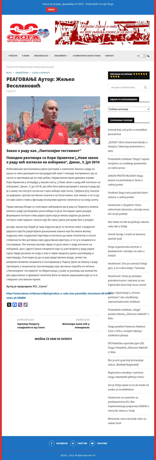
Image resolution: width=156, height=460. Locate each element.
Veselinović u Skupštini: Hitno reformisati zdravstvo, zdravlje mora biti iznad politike (128, 209)
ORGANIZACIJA (41, 56)
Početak (13, 56)
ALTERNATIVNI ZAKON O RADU (87, 56)
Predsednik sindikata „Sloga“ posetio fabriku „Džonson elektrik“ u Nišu (128, 314)
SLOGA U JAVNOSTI (41, 72)
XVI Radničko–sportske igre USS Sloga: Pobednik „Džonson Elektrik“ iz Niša (128, 348)
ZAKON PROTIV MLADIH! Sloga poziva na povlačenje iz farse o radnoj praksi (125, 180)
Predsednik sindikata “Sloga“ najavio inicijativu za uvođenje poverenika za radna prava (128, 163)
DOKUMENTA (60, 56)
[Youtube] (98, 443)
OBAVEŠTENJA (22, 72)
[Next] (63, 9)
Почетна (10, 67)
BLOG (9, 72)
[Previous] (60, 9)
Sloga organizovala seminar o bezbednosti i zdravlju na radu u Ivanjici (126, 251)
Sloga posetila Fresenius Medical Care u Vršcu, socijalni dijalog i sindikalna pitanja (126, 331)
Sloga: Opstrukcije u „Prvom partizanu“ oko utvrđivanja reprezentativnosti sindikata (124, 297)
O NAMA (26, 56)
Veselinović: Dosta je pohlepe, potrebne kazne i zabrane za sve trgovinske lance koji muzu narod (127, 280)
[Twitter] (78, 443)
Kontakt (109, 56)
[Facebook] (58, 443)
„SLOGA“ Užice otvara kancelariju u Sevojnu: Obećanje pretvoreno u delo (128, 147)
